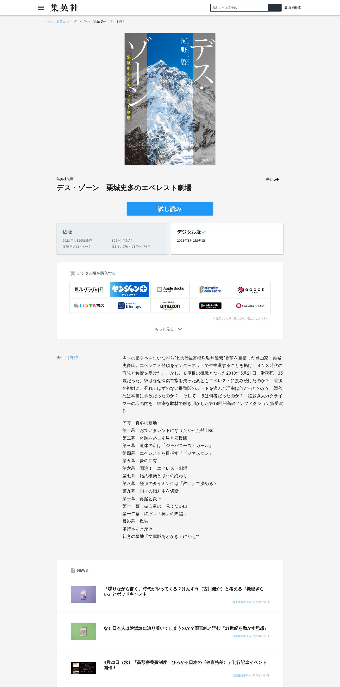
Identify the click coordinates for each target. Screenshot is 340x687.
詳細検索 (295, 7)
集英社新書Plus (242, 602)
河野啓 (71, 357)
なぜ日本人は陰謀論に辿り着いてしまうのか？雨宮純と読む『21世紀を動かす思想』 (186, 628)
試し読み (170, 209)
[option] (170, 99)
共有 (269, 179)
